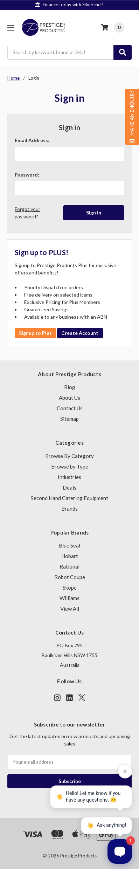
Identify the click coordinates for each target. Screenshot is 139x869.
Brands (69, 508)
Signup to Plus (35, 333)
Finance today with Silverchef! (82, 4)
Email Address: (32, 140)
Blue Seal (69, 545)
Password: (27, 175)
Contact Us (70, 408)
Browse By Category (69, 456)
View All (69, 608)
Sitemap (69, 419)
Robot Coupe (69, 577)
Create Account (79, 333)
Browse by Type (69, 466)
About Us (69, 397)
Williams (69, 598)
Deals (69, 487)
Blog (69, 387)
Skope (70, 587)
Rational (69, 566)
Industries (69, 477)
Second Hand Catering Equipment (69, 498)
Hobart (69, 556)
